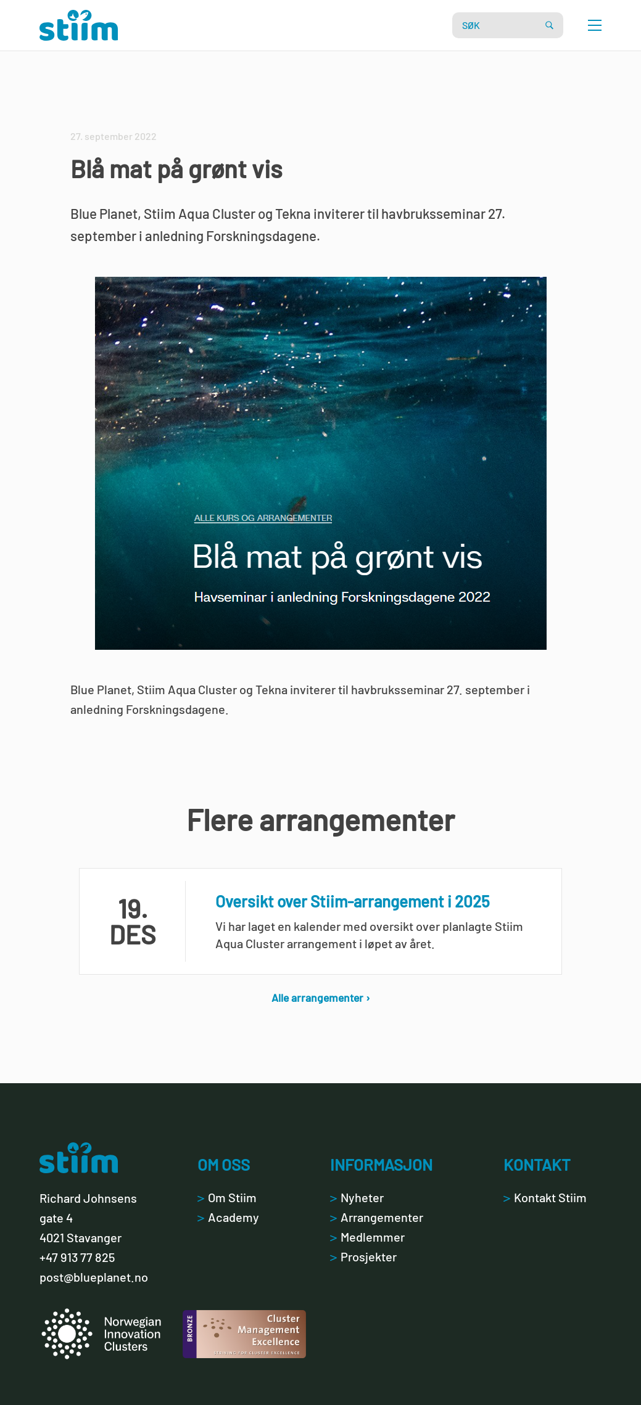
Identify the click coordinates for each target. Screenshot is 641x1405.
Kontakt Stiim (545, 1197)
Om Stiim (227, 1197)
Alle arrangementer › (320, 997)
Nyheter (357, 1197)
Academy (228, 1217)
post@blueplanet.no (93, 1276)
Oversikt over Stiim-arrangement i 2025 (352, 901)
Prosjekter (363, 1256)
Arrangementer (376, 1217)
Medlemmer (367, 1236)
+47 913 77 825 (77, 1257)
